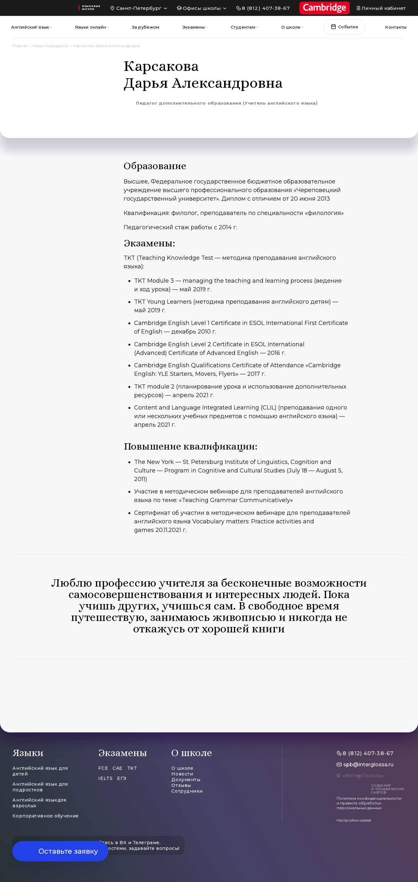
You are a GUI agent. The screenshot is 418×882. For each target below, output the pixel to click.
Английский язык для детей (40, 771)
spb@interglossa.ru (368, 764)
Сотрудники (187, 791)
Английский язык (30, 27)
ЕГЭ (122, 778)
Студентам (243, 27)
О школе (291, 27)
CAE (118, 768)
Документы (185, 779)
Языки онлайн (90, 27)
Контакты (396, 27)
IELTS (105, 778)
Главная (20, 46)
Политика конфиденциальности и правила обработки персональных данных (369, 803)
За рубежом (146, 27)
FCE (103, 768)
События (344, 27)
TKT (132, 768)
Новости (182, 774)
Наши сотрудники (50, 46)
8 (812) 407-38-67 (266, 8)
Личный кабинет (383, 8)
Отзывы (181, 785)
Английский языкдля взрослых (39, 803)
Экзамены (193, 27)
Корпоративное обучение (45, 816)
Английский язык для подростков (40, 787)
